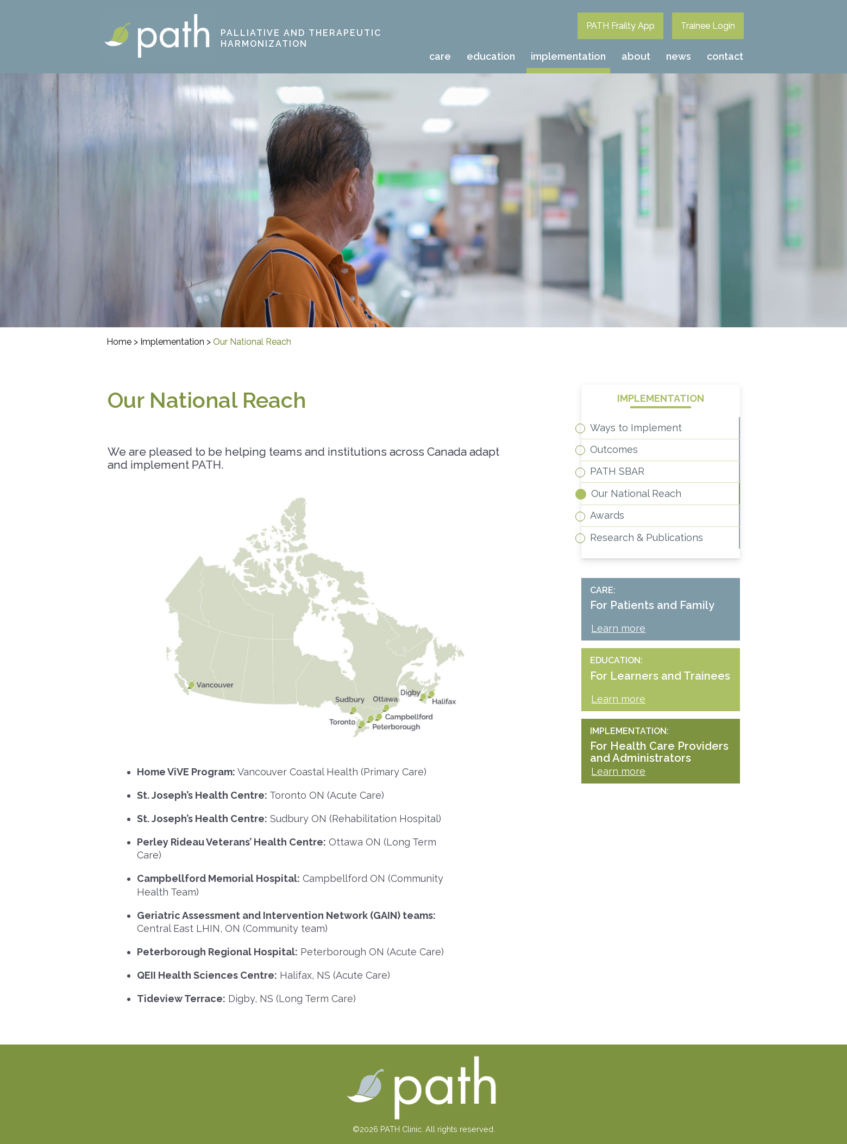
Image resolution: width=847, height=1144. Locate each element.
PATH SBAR (632, 500)
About (636, 56)
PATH (111, 16)
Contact (725, 56)
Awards (622, 567)
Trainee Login (708, 26)
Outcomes (628, 466)
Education (491, 56)
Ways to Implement (651, 433)
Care (440, 56)
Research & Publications (661, 601)
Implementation (568, 56)
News (678, 56)
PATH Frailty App (620, 26)
